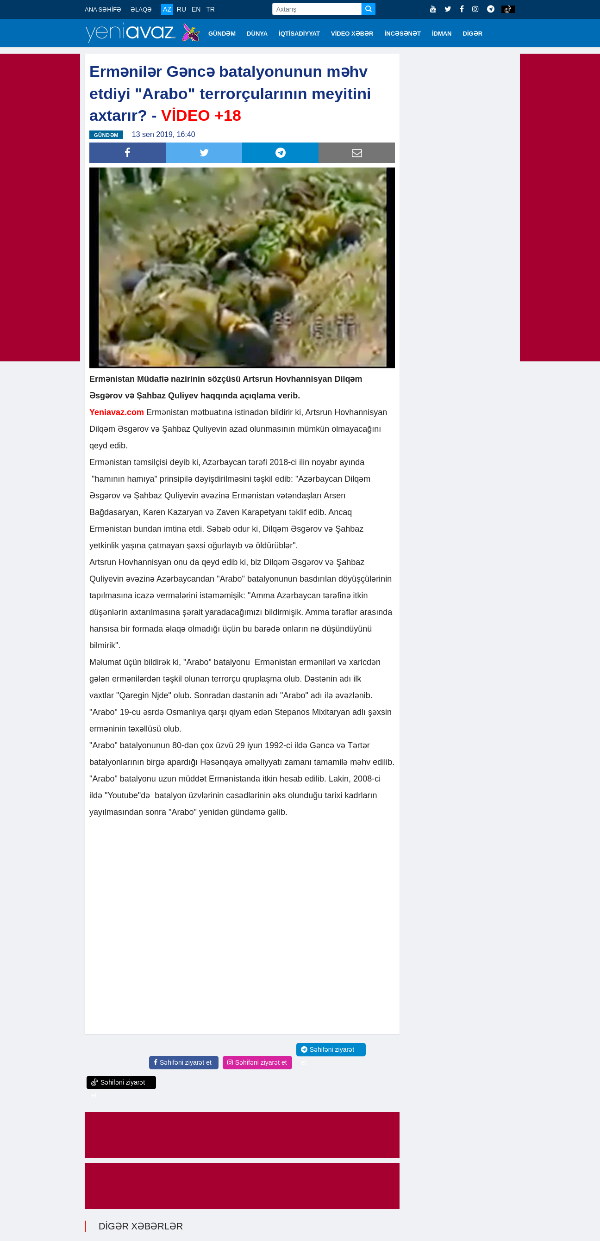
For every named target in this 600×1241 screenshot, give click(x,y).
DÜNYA (257, 33)
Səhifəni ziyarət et (183, 1062)
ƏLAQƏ (141, 9)
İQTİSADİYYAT (299, 33)
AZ (167, 9)
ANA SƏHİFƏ (103, 9)
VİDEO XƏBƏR (352, 33)
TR (210, 9)
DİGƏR (473, 33)
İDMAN (442, 33)
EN (196, 9)
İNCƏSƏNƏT (403, 33)
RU (181, 9)
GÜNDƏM (222, 33)
